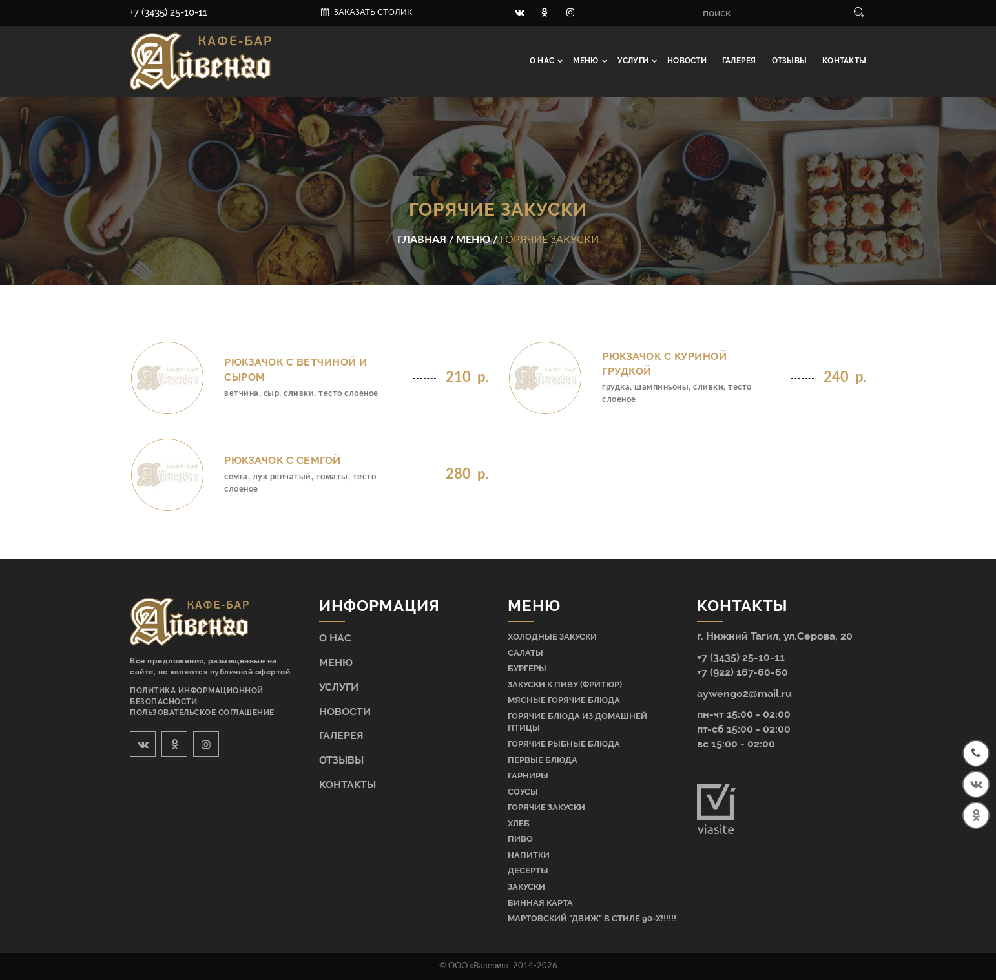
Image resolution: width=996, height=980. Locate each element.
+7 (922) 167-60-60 (742, 672)
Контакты (844, 60)
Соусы (523, 792)
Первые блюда (542, 760)
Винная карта (540, 903)
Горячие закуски (546, 807)
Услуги (634, 60)
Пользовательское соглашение (202, 712)
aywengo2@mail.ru (744, 693)
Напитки (529, 855)
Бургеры (527, 668)
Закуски (526, 886)
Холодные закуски (552, 636)
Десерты (528, 870)
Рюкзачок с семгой (282, 460)
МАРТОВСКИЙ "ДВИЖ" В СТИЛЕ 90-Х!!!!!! (592, 918)
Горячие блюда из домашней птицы (577, 722)
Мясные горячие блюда (564, 700)
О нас (543, 60)
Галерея (739, 60)
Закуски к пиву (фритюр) (565, 684)
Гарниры (528, 775)
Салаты (525, 653)
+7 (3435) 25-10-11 (168, 12)
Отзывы (789, 60)
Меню (586, 60)
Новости (687, 60)
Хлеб (519, 823)
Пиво (520, 839)
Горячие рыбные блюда (564, 744)
